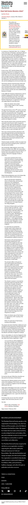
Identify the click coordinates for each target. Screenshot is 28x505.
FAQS (3, 477)
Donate (3, 481)
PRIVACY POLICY (22, 501)
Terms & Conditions (8, 474)
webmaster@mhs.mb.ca (15, 47)
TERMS (2, 503)
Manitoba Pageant (6, 16)
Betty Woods (6, 14)
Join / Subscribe (6, 484)
